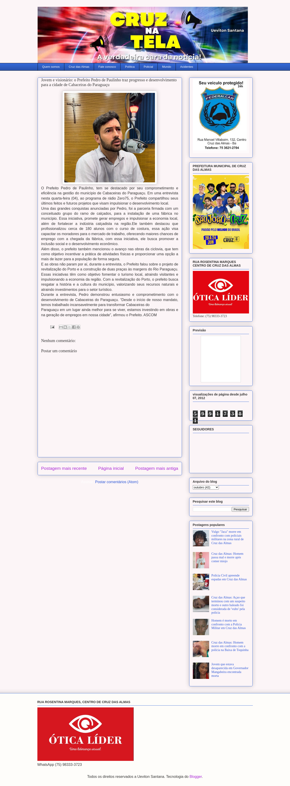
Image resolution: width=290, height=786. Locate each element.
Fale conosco (107, 66)
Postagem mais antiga (156, 468)
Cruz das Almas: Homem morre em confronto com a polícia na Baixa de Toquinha (230, 646)
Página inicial (111, 468)
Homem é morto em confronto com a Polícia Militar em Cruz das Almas (228, 624)
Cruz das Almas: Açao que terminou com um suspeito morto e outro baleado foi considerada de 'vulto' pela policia (228, 605)
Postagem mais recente (64, 468)
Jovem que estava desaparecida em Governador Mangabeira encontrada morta (229, 670)
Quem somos (51, 66)
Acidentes (186, 66)
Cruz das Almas (79, 66)
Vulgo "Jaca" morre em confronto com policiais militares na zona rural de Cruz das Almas (227, 537)
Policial (148, 66)
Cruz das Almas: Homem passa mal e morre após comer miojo (227, 557)
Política (130, 66)
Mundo (166, 66)
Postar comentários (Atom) (116, 482)
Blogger (195, 777)
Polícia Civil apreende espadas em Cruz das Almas (229, 577)
